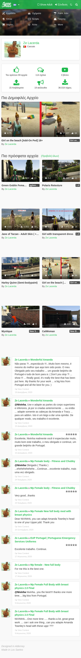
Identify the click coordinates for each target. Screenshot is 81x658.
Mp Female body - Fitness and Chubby (52, 461)
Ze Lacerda (31, 43)
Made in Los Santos (12, 649)
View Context (22, 389)
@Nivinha (20, 404)
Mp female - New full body (45, 564)
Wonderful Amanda (41, 359)
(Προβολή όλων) (50, 156)
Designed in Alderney (13, 646)
